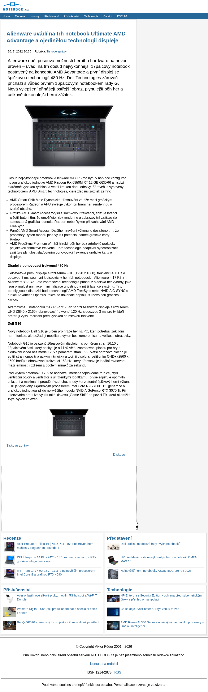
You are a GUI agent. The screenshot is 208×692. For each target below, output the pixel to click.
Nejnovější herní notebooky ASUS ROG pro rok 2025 (156, 570)
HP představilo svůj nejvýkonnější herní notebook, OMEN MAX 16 (159, 559)
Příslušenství (71, 16)
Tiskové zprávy (56, 51)
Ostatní (108, 16)
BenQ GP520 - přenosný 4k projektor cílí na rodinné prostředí (58, 622)
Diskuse (119, 454)
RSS (117, 672)
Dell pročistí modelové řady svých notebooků (151, 543)
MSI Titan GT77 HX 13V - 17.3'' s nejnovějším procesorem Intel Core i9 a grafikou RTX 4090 (56, 572)
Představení (51, 16)
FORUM (122, 16)
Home (6, 16)
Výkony (35, 16)
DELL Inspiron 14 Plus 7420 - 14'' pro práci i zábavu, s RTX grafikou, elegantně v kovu (56, 559)
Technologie (91, 16)
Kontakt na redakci (104, 664)
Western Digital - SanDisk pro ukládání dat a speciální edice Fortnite (57, 611)
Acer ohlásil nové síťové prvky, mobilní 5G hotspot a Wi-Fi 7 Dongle (57, 597)
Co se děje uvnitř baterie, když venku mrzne (150, 609)
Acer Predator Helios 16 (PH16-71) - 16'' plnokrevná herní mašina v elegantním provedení (55, 545)
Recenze (20, 16)
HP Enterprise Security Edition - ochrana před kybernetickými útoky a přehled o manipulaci (161, 597)
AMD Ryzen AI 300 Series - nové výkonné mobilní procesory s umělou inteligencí (162, 624)
